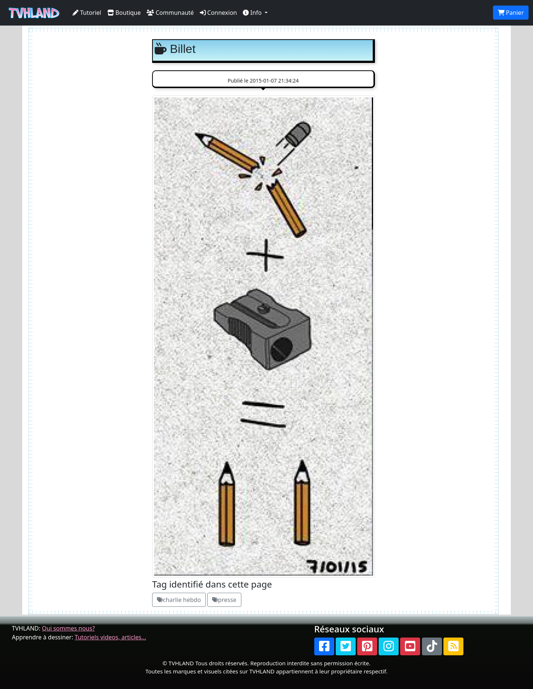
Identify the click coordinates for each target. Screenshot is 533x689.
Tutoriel (87, 13)
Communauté (170, 13)
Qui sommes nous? (68, 628)
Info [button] (253, 13)
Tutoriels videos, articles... (110, 637)
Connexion (218, 13)
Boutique (124, 13)
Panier (511, 13)
